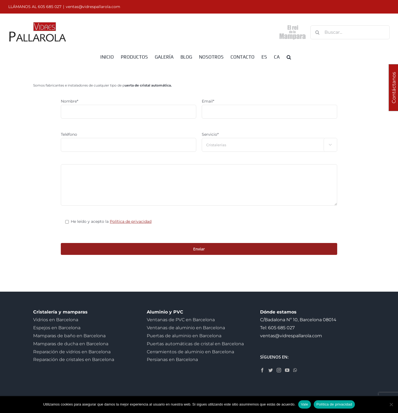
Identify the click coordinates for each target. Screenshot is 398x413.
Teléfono (69, 134)
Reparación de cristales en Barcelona (73, 359)
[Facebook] (262, 370)
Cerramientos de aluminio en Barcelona (190, 351)
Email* (208, 101)
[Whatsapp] (295, 370)
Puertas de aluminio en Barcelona (184, 335)
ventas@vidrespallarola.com (93, 6)
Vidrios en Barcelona (55, 319)
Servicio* (210, 134)
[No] (391, 404)
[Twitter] (270, 370)
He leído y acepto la (111, 221)
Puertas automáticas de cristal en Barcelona (195, 343)
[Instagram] (279, 370)
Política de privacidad (130, 221)
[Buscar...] (350, 32)
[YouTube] (287, 370)
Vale (304, 404)
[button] (289, 56)
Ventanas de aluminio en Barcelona (186, 327)
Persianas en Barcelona (172, 359)
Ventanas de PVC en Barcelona (181, 319)
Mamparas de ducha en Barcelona (70, 343)
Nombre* (69, 101)
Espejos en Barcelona (56, 327)
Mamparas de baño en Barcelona (69, 335)
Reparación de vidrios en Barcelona (72, 351)
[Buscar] (317, 32)
